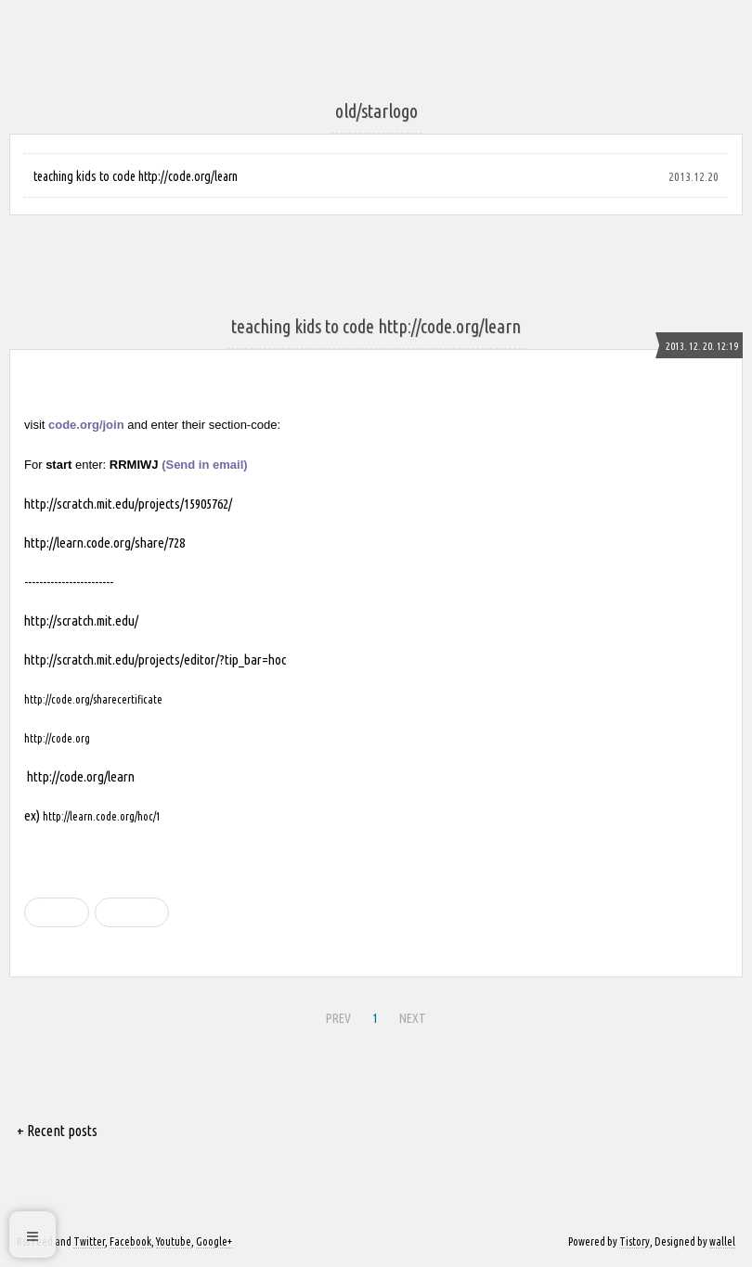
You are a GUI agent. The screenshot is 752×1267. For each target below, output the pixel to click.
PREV (338, 1018)
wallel (722, 1241)
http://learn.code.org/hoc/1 (102, 816)
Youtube (173, 1241)
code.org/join (86, 425)
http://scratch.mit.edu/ (81, 620)
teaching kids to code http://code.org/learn (135, 176)
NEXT (412, 1018)
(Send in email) (204, 465)
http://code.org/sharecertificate (93, 699)
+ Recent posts (57, 1130)
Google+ (214, 1241)
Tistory (634, 1241)
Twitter (89, 1241)
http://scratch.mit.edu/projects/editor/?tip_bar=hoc (155, 659)
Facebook (130, 1241)
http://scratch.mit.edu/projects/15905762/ (128, 503)
